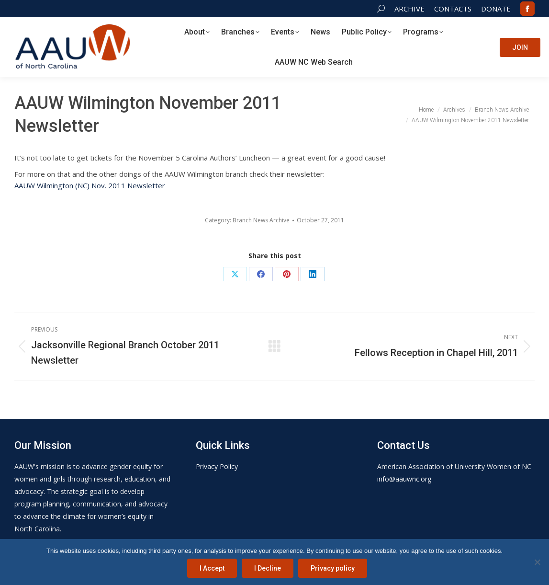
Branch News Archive (261, 220)
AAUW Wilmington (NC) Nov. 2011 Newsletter (89, 185)
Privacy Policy (217, 466)
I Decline (267, 568)
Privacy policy (333, 568)
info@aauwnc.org (404, 478)
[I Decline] (537, 562)
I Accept (212, 568)
